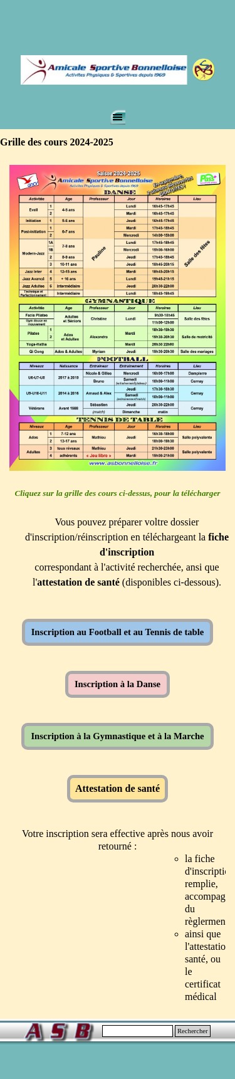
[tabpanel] (117, 545)
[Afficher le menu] (117, 117)
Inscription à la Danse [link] (117, 684)
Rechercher (192, 1031)
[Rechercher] (137, 1031)
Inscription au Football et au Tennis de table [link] (117, 632)
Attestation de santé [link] (117, 788)
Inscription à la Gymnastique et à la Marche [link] (117, 736)
